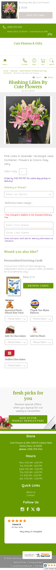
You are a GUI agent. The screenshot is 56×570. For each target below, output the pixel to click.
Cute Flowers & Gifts (28, 43)
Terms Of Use (19, 562)
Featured (14, 71)
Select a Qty (10, 171)
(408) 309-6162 (14, 27)
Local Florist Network (22, 566)
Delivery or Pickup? (15, 187)
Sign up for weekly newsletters (28, 419)
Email (48, 77)
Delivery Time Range (18, 202)
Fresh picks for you (28, 401)
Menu (5, 64)
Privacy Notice (36, 562)
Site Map (39, 566)
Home (5, 71)
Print (37, 77)
